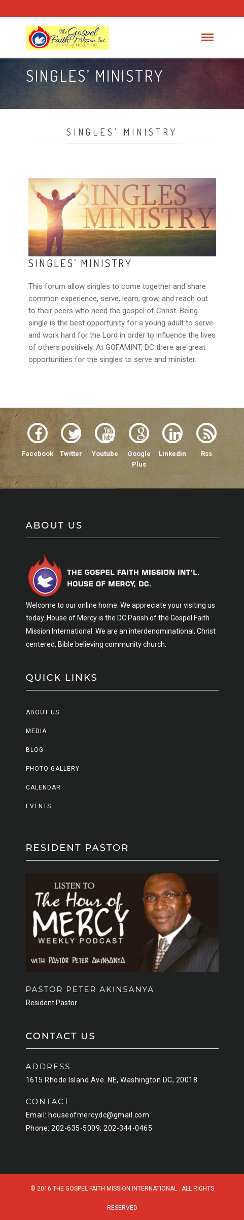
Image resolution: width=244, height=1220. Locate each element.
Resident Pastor (51, 1003)
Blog (35, 749)
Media (36, 731)
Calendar (43, 787)
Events (38, 806)
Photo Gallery (53, 768)
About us (42, 712)
